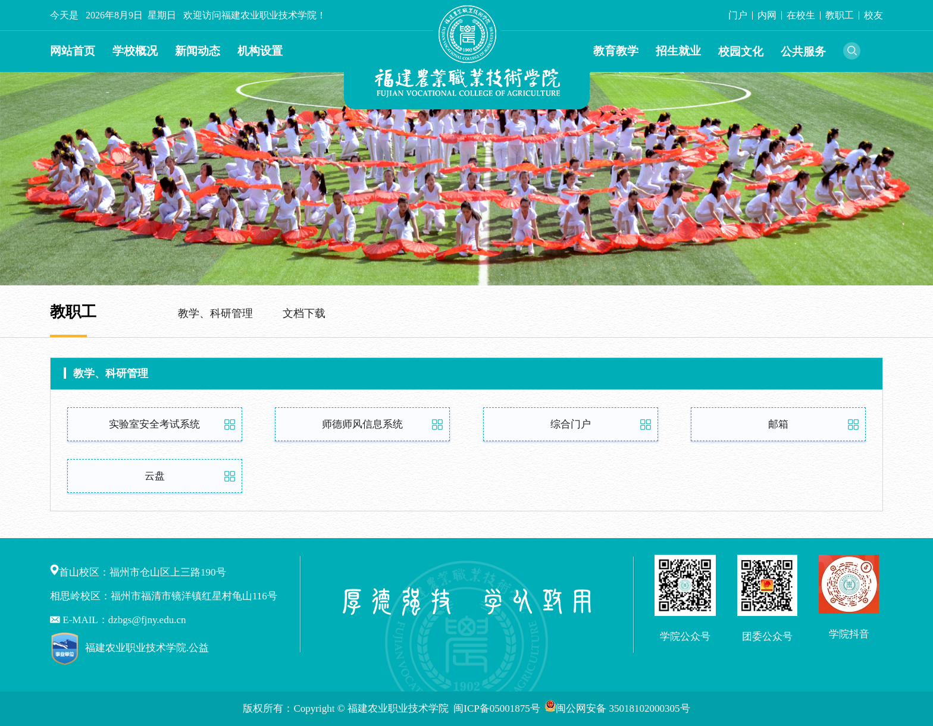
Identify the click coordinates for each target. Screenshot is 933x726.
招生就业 (678, 51)
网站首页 (72, 51)
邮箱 (778, 424)
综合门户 (570, 424)
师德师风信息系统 (362, 424)
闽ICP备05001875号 (498, 708)
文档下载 (304, 313)
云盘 (155, 476)
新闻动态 (197, 51)
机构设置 (260, 51)
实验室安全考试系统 (154, 424)
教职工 (839, 15)
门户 (737, 15)
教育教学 (615, 51)
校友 (873, 15)
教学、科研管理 (215, 313)
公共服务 (803, 51)
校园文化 (740, 51)
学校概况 (135, 51)
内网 (767, 15)
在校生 (801, 15)
